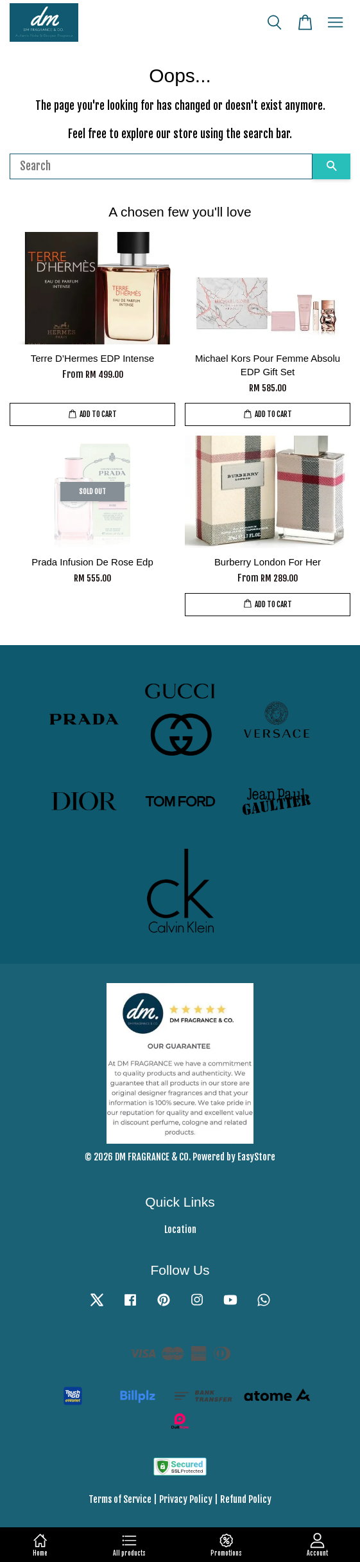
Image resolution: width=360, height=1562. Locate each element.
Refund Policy (245, 1499)
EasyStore (256, 1157)
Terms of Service (120, 1499)
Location (180, 1229)
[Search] (161, 166)
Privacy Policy (185, 1499)
